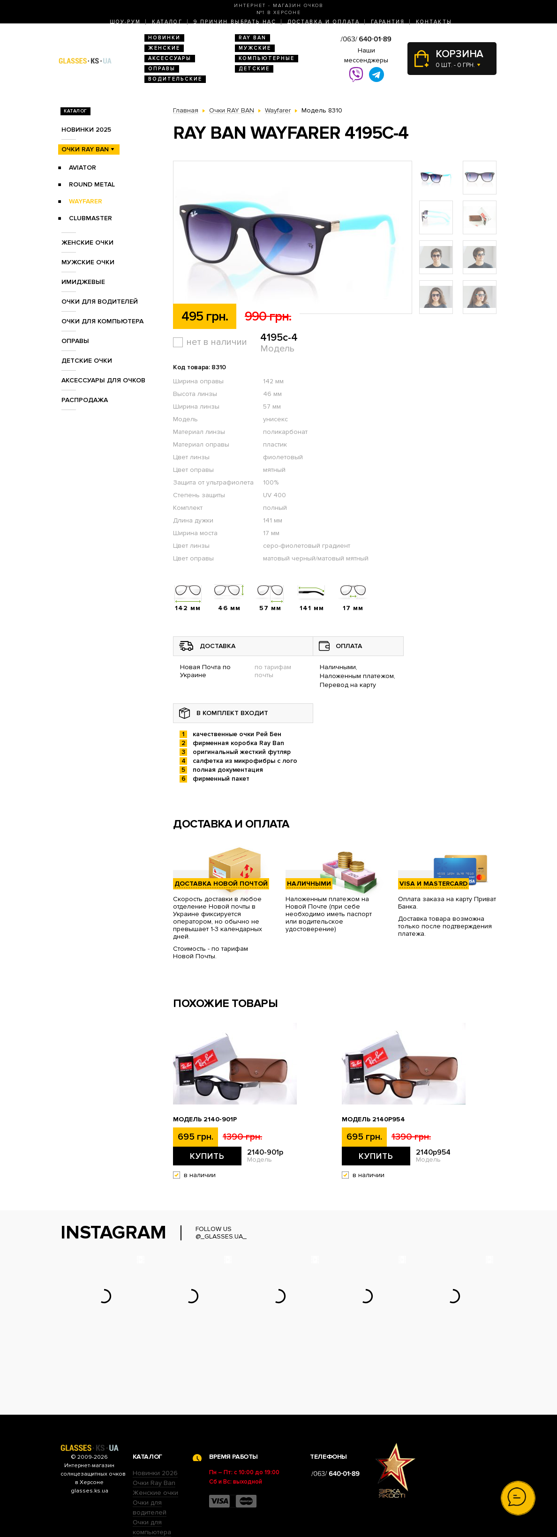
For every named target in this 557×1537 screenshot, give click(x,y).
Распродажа (84, 400)
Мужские (255, 48)
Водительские (175, 79)
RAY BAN (252, 38)
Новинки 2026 (155, 1415)
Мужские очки (87, 262)
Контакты (434, 22)
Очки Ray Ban (154, 1425)
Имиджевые (83, 282)
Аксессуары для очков (103, 380)
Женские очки (87, 242)
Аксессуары (169, 58)
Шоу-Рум (125, 22)
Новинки (164, 38)
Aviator (82, 168)
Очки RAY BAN (85, 149)
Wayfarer (85, 201)
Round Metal (92, 184)
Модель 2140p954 (373, 1119)
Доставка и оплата (323, 22)
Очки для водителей (99, 302)
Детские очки (86, 361)
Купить (207, 1156)
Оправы (161, 69)
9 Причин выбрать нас (235, 22)
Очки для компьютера (102, 321)
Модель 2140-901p (205, 1119)
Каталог (167, 22)
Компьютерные (266, 58)
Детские (254, 69)
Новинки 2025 (86, 130)
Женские (164, 48)
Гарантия (388, 22)
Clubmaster (90, 218)
